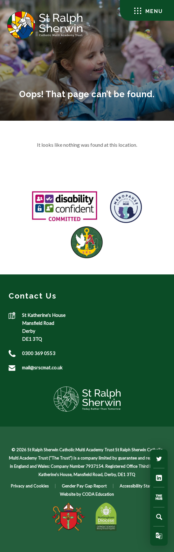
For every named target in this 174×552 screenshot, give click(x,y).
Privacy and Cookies (30, 485)
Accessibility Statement (141, 485)
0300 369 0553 (38, 353)
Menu (148, 11)
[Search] (159, 516)
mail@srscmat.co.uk (42, 367)
